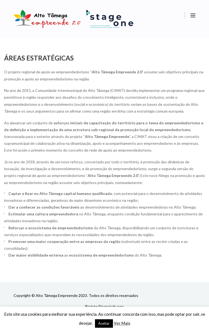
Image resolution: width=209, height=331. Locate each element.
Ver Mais (122, 323)
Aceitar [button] (104, 323)
